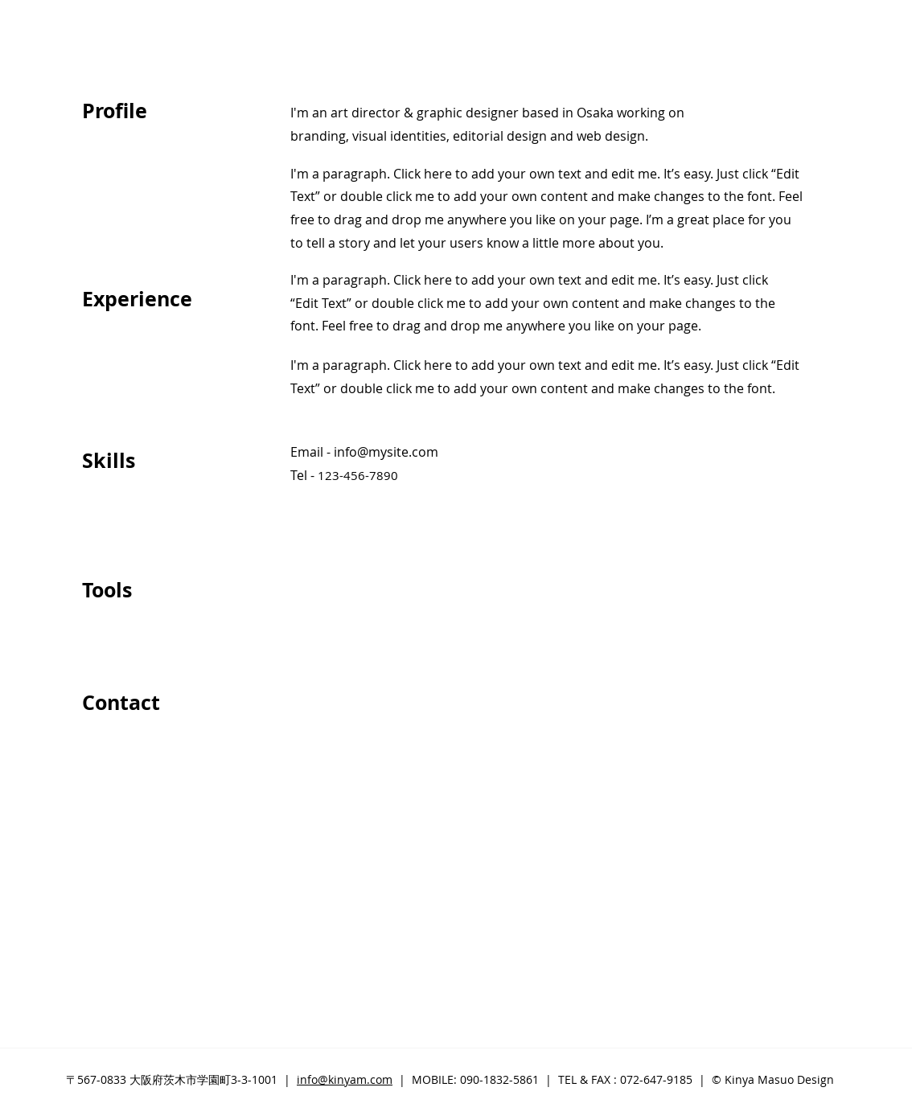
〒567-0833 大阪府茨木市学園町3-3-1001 (172, 1079)
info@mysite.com (386, 452)
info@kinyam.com (344, 1079)
